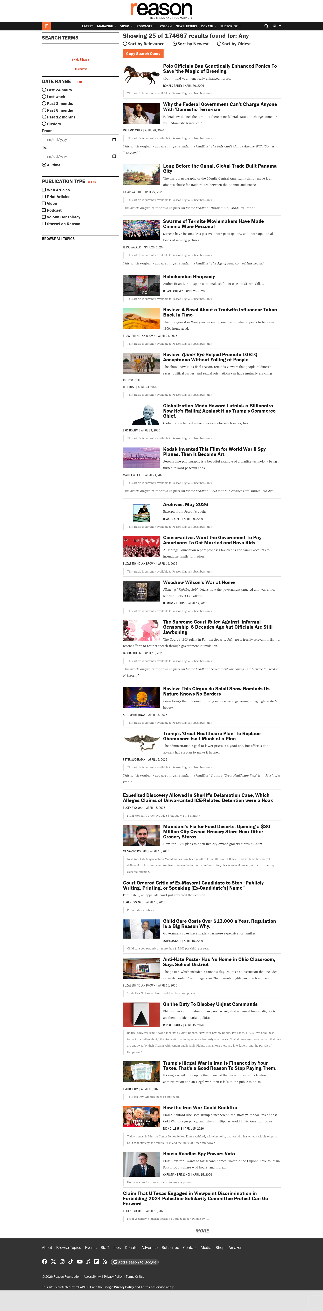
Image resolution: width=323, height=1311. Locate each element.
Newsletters (186, 26)
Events (91, 1247)
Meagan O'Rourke (135, 851)
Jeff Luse (129, 387)
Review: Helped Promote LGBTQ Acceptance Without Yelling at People (210, 357)
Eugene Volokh (133, 807)
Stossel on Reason (63, 223)
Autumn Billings (134, 714)
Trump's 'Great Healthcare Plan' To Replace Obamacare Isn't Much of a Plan (212, 736)
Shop (220, 1247)
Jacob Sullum (132, 653)
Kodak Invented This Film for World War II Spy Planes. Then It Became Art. (214, 451)
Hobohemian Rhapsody (189, 276)
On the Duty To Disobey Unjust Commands (210, 1004)
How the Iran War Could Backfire (200, 1107)
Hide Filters (80, 59)
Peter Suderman (134, 759)
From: (47, 130)
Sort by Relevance (146, 43)
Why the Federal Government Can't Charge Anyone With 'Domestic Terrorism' (220, 106)
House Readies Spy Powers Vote (199, 1153)
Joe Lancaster (132, 130)
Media (206, 1247)
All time (54, 164)
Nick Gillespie (172, 1128)
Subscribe (229, 26)
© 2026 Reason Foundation (61, 1276)
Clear (78, 82)
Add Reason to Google (134, 1262)
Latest (87, 26)
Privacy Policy (113, 1276)
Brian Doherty (173, 291)
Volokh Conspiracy (63, 216)
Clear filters (80, 69)
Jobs (117, 1247)
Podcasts (145, 26)
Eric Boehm (130, 430)
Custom (54, 123)
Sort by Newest (193, 43)
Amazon (235, 1247)
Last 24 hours (59, 89)
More (202, 1231)
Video (125, 26)
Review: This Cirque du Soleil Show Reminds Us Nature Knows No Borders (216, 691)
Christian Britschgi (176, 1174)
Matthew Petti (132, 475)
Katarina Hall (132, 192)
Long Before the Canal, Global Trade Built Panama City (220, 168)
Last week (56, 96)
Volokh (166, 26)
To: (44, 147)
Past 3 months (60, 103)
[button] (277, 26)
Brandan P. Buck (174, 603)
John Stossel (172, 940)
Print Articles (58, 196)
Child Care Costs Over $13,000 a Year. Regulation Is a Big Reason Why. (219, 923)
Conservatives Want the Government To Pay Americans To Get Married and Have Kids (212, 540)
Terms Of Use (135, 1276)
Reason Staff (172, 518)
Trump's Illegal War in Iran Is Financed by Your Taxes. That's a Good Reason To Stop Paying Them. (219, 1065)
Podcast (54, 210)
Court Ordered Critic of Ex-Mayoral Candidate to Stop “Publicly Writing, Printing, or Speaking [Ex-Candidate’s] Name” (193, 885)
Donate (207, 26)
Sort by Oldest (236, 43)
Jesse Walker (132, 247)
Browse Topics (68, 1247)
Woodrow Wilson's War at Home (199, 582)
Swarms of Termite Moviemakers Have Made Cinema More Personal (213, 224)
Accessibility (92, 1276)
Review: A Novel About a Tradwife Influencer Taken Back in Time (220, 312)
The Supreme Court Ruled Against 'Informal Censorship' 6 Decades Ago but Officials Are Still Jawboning (218, 627)
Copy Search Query (143, 53)
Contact (190, 1247)
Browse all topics (58, 238)
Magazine (105, 26)
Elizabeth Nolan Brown (139, 335)
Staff (105, 1247)
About (47, 1247)
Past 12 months (61, 116)
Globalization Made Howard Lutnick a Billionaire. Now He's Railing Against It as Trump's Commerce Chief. (219, 410)
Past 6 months (60, 110)
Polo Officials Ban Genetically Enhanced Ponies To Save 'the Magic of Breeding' (220, 68)
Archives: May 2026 (185, 504)
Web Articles (58, 189)
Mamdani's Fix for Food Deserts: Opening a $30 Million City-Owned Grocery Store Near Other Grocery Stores (216, 831)
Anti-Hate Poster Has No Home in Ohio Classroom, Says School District (219, 962)
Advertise (150, 1247)
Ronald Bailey (172, 85)
